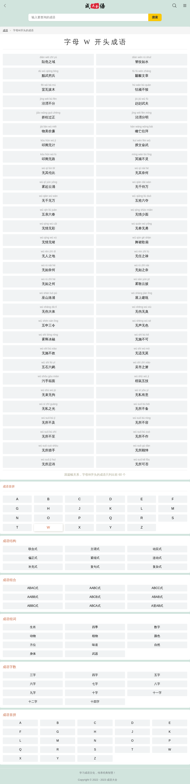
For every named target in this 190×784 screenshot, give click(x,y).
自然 (157, 644)
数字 (157, 627)
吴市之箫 (141, 364)
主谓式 (95, 549)
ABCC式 (157, 588)
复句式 (95, 566)
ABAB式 (157, 596)
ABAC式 (32, 588)
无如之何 (48, 281)
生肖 (33, 627)
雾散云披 (141, 281)
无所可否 (141, 461)
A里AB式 (157, 605)
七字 (95, 683)
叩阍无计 (48, 142)
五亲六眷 (48, 212)
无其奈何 (141, 170)
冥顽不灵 (141, 156)
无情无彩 (48, 225)
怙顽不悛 (141, 87)
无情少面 (141, 212)
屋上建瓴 (141, 295)
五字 (157, 675)
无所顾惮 (141, 447)
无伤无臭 (141, 309)
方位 (33, 644)
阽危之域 (48, 59)
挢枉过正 (48, 114)
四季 (95, 627)
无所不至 (48, 434)
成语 (5, 30)
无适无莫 (141, 350)
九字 (33, 692)
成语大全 (112, 779)
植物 (95, 635)
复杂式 (157, 566)
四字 (95, 675)
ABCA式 (95, 605)
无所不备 (141, 406)
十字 (95, 692)
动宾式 (157, 549)
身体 (33, 653)
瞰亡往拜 (141, 128)
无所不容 (141, 420)
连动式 (157, 557)
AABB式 (32, 596)
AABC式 (95, 588)
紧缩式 (95, 557)
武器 (95, 653)
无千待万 (141, 184)
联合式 (32, 549)
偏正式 (32, 557)
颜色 (157, 635)
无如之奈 (141, 267)
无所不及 (48, 420)
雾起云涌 (48, 184)
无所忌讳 (48, 461)
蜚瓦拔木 (48, 87)
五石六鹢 (48, 364)
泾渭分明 (141, 114)
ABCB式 (95, 596)
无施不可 (141, 336)
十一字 (157, 692)
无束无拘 (48, 392)
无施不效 (48, 350)
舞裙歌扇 (141, 239)
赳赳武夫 (141, 101)
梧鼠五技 (141, 378)
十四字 (95, 701)
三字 (33, 675)
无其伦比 (48, 170)
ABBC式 (32, 605)
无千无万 (48, 198)
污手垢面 (48, 378)
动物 (33, 635)
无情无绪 (48, 239)
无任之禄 (141, 253)
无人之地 (48, 253)
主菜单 (185, 5)
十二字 (32, 701)
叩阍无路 (48, 156)
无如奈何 (48, 267)
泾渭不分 (48, 101)
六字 (33, 683)
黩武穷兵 (48, 73)
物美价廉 (48, 128)
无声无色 (141, 323)
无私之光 (48, 406)
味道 (95, 644)
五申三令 (48, 323)
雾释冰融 (48, 336)
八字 (157, 683)
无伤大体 (48, 309)
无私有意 (141, 392)
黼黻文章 (141, 73)
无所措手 (48, 447)
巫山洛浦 (48, 295)
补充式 (32, 566)
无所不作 (141, 434)
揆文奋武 (141, 142)
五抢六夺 (141, 198)
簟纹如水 (141, 59)
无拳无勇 (141, 225)
